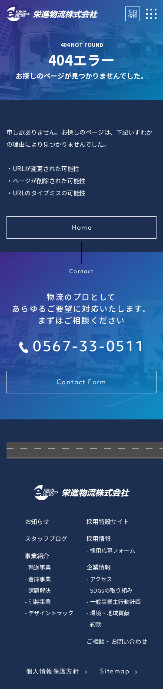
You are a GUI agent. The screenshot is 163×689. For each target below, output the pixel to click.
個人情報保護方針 (53, 671)
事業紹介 (37, 555)
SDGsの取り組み (111, 590)
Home (81, 227)
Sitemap (115, 671)
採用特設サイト (107, 521)
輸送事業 (39, 567)
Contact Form (81, 382)
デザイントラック (50, 613)
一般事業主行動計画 (115, 601)
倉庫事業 (39, 579)
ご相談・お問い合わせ (116, 641)
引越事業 (39, 601)
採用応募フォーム (112, 550)
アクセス (101, 579)
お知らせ (37, 521)
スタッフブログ (46, 538)
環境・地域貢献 (110, 613)
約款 (95, 624)
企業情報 (98, 567)
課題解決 (39, 590)
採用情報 (132, 13)
